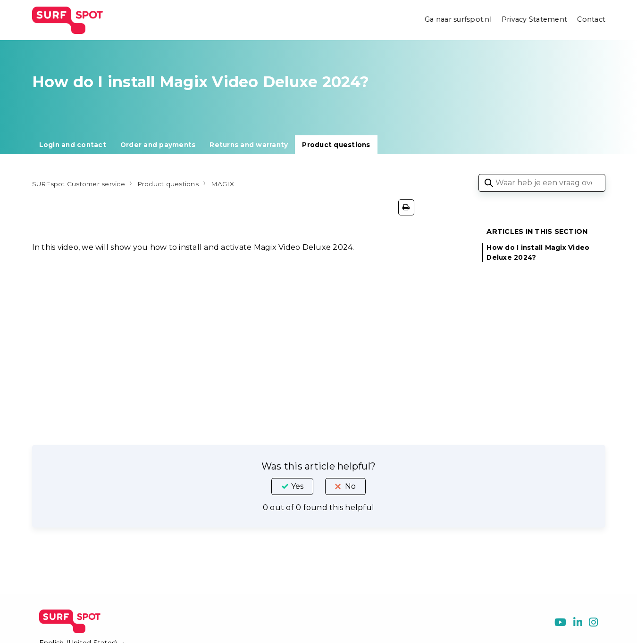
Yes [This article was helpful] (297, 486)
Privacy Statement (533, 20)
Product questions (336, 144)
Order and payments (158, 144)
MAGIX (250, 183)
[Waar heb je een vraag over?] (541, 183)
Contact (591, 20)
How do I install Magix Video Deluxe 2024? (537, 252)
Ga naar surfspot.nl (456, 20)
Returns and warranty (249, 144)
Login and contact (72, 144)
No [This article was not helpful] (350, 486)
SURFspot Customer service (86, 183)
